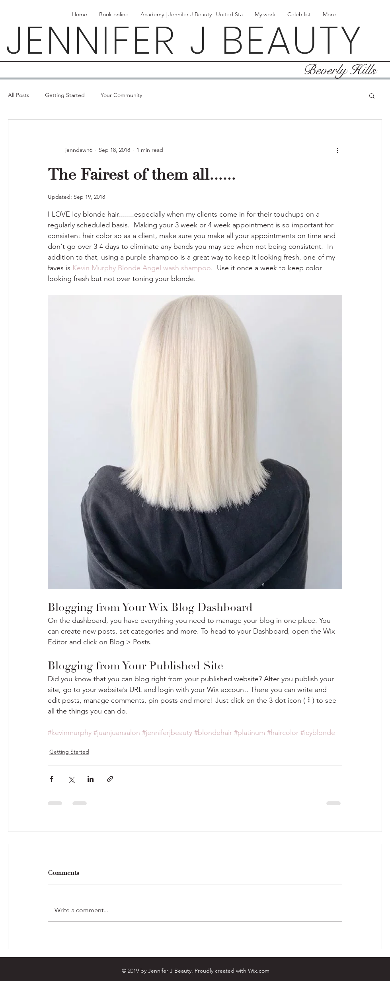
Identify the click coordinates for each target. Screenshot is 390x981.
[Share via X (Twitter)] (71, 779)
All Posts (18, 95)
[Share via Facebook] (51, 779)
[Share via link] (110, 779)
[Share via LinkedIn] (90, 779)
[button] (372, 95)
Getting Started (65, 95)
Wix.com (258, 970)
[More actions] (337, 150)
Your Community (121, 95)
